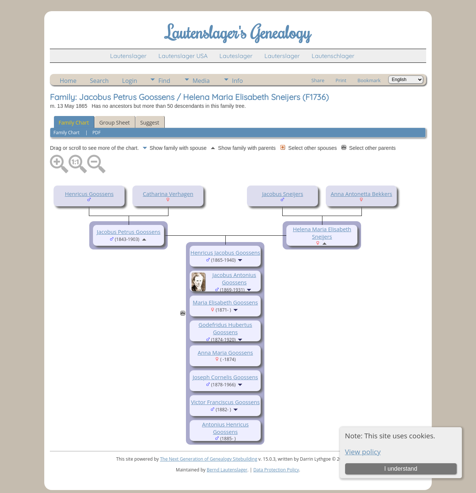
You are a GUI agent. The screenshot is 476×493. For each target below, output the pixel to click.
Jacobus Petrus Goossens (128, 231)
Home (68, 81)
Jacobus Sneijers (282, 193)
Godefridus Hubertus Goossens (225, 328)
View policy (363, 451)
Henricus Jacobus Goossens (225, 252)
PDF (96, 132)
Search (99, 81)
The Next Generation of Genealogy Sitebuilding (208, 459)
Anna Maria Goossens (225, 352)
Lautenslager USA (183, 55)
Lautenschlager (333, 55)
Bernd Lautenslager (227, 470)
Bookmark (368, 80)
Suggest (149, 122)
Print (340, 80)
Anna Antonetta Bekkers (361, 193)
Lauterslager (282, 55)
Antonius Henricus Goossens (225, 427)
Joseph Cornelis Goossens (225, 377)
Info (237, 81)
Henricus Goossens (89, 193)
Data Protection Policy (276, 470)
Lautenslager (128, 55)
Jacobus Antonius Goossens (234, 278)
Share (317, 80)
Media (201, 81)
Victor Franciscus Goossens (225, 402)
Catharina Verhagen (168, 193)
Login (129, 81)
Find (164, 81)
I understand (400, 468)
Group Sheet (114, 122)
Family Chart (73, 122)
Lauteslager (236, 55)
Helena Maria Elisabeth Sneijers (322, 232)
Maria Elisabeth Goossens (225, 302)
